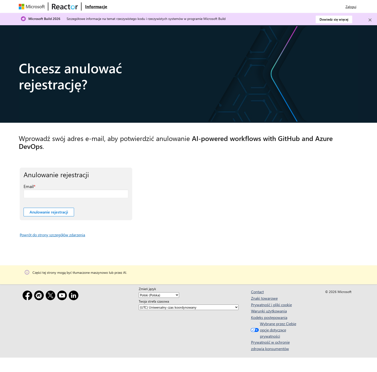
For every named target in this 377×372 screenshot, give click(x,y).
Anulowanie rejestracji (49, 211)
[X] (51, 296)
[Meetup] (40, 296)
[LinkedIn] (74, 296)
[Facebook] (28, 296)
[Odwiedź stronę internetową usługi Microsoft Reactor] (65, 6)
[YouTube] (63, 296)
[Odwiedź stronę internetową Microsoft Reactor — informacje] (96, 6)
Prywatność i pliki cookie (271, 304)
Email (29, 186)
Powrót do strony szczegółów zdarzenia (52, 234)
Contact (257, 291)
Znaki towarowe (264, 298)
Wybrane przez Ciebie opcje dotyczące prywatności (273, 329)
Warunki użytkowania (269, 310)
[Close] (370, 20)
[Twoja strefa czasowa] (189, 307)
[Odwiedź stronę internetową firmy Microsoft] (33, 6)
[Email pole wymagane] (76, 193)
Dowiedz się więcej (334, 19)
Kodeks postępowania (269, 317)
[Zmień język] (159, 295)
